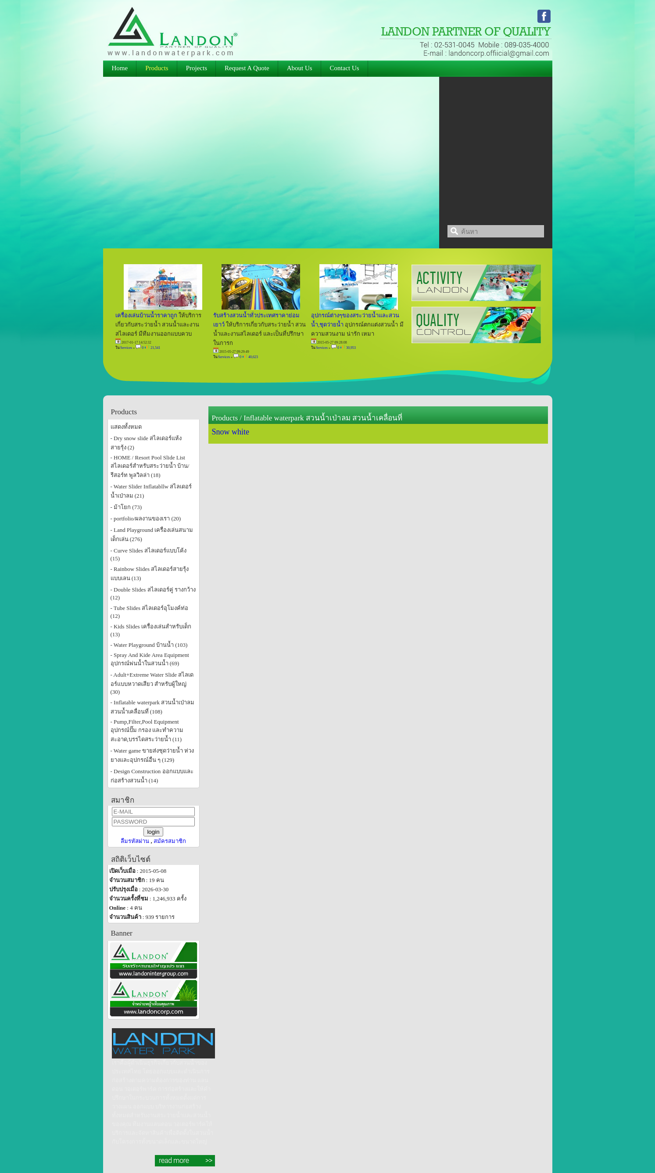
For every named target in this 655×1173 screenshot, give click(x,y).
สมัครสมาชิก (170, 841)
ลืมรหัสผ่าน (135, 841)
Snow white (231, 431)
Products (225, 418)
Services (126, 348)
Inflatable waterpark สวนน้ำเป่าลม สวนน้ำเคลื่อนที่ (322, 418)
